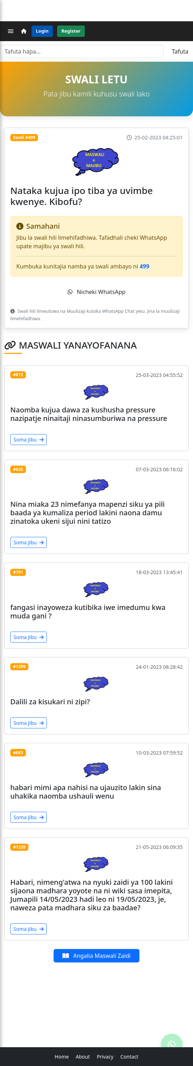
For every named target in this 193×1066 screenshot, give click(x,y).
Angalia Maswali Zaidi (96, 956)
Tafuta (180, 51)
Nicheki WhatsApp (96, 292)
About (83, 1056)
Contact (129, 1056)
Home (62, 1056)
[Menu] (10, 31)
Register (71, 31)
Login (42, 31)
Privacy (105, 1056)
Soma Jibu (28, 439)
